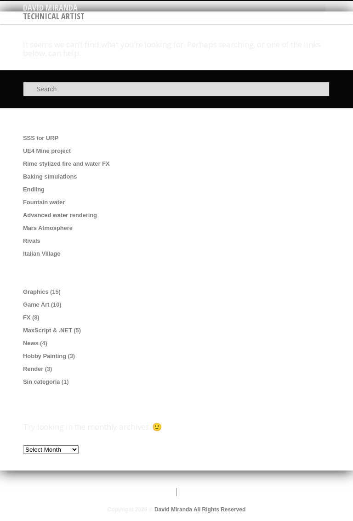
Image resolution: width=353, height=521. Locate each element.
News (31, 343)
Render (33, 368)
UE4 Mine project (47, 150)
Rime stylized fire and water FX (66, 163)
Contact (105, 492)
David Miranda (50, 7)
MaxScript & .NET (47, 330)
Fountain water (44, 202)
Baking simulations (50, 176)
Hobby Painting (44, 356)
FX (26, 317)
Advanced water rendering (60, 215)
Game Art (36, 304)
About (192, 492)
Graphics (36, 291)
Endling (34, 189)
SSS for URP (40, 137)
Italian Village (41, 253)
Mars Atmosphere (48, 227)
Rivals (31, 240)
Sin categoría (41, 381)
